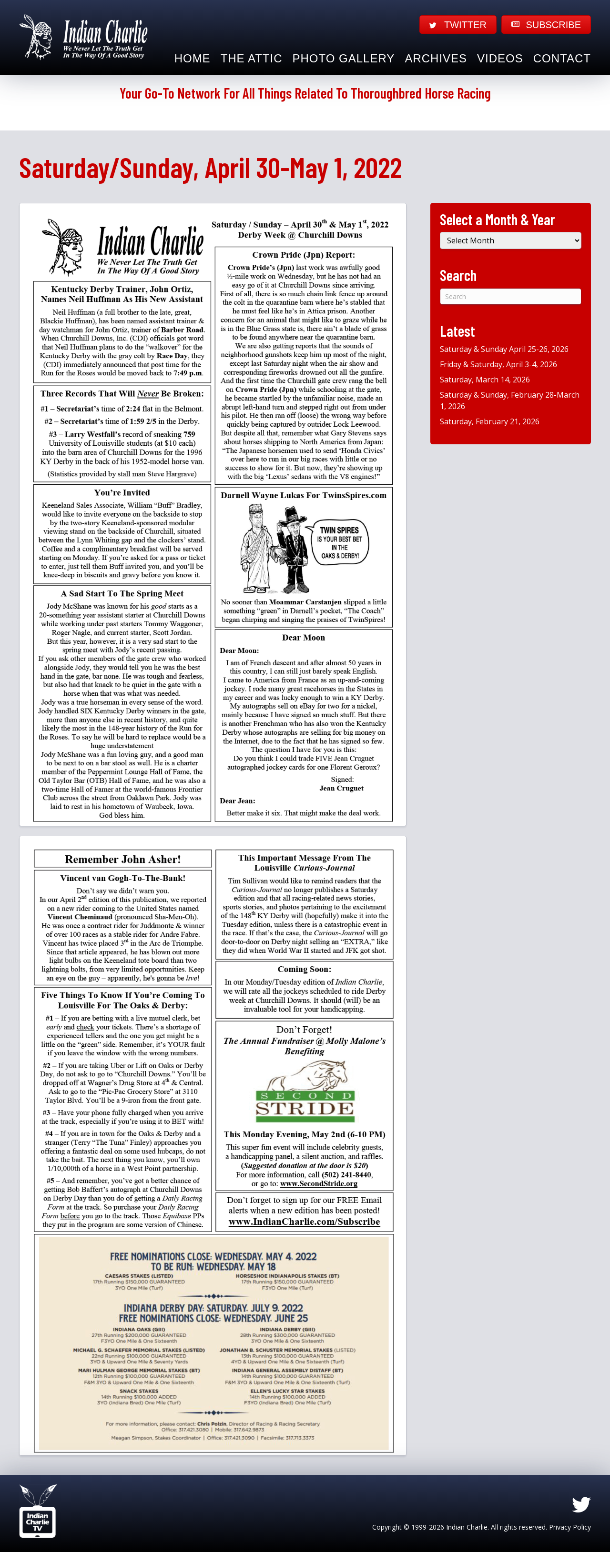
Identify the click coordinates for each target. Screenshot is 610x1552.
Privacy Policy (570, 1527)
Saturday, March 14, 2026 (485, 379)
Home (192, 58)
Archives (436, 58)
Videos (500, 58)
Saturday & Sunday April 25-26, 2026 (504, 349)
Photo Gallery (344, 58)
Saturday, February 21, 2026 (489, 421)
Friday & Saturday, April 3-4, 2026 (498, 364)
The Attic (252, 58)
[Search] (510, 296)
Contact (562, 58)
